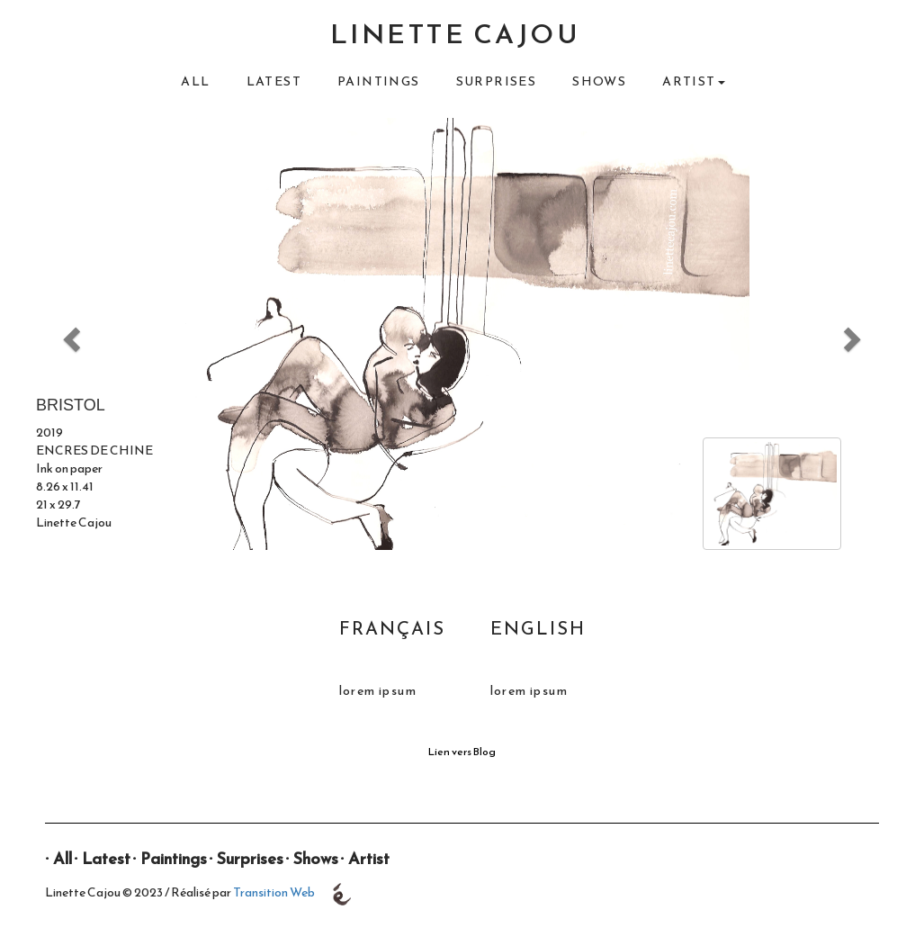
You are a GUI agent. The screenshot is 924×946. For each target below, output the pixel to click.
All (195, 81)
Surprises (496, 81)
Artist (369, 858)
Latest (274, 81)
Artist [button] (693, 81)
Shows (599, 81)
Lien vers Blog (462, 751)
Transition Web (274, 892)
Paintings (378, 81)
